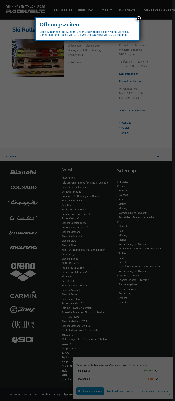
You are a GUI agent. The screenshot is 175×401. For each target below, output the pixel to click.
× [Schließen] (138, 18)
